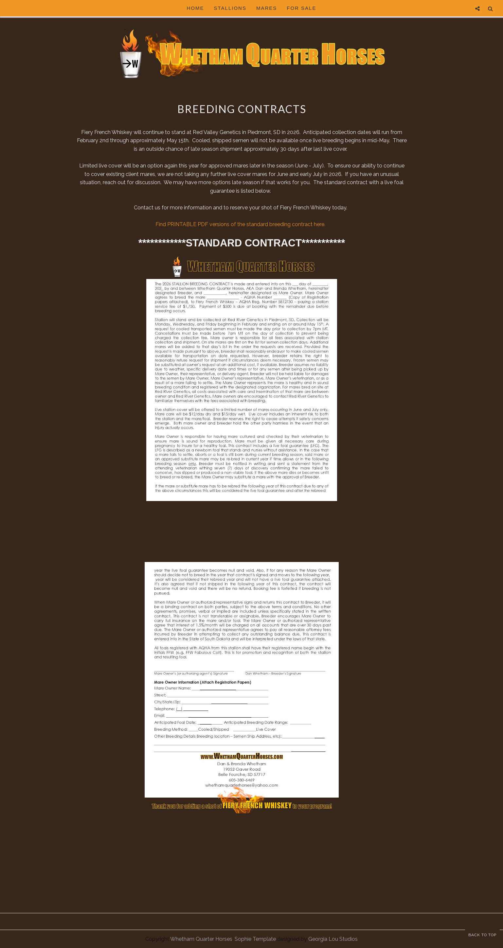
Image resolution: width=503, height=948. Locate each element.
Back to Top (482, 935)
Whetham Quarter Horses (201, 939)
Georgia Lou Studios (333, 939)
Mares (266, 8)
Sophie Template (255, 939)
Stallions (230, 8)
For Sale (301, 8)
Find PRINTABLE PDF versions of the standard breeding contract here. (241, 224)
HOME (195, 8)
